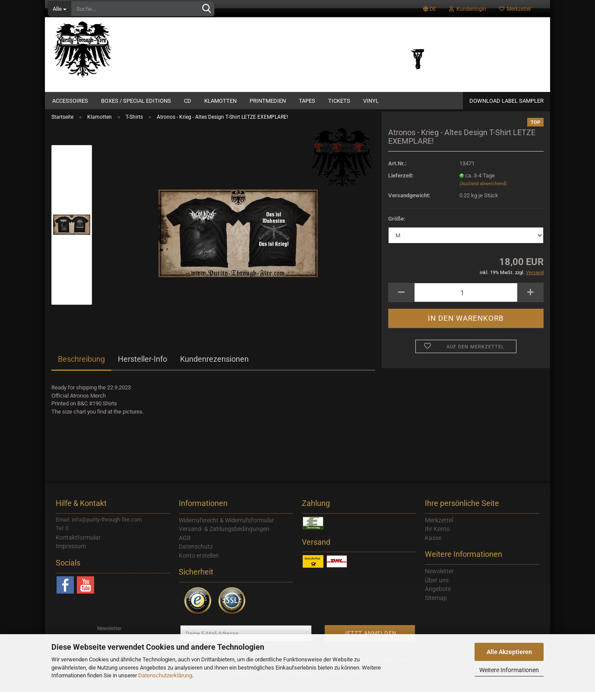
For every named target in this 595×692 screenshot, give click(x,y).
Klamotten (220, 101)
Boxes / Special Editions (136, 101)
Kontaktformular (78, 546)
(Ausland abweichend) (483, 193)
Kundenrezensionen (214, 368)
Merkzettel (515, 9)
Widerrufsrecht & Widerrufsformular (226, 529)
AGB (185, 547)
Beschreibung (81, 368)
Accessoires (70, 101)
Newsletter (439, 581)
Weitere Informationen (509, 670)
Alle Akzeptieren (509, 651)
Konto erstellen (199, 565)
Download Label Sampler (506, 101)
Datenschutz (196, 556)
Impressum (71, 556)
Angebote (438, 598)
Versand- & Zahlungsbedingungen (224, 538)
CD (187, 101)
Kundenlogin (467, 9)
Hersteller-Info (142, 368)
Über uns (437, 589)
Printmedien (268, 101)
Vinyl (371, 101)
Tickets (339, 101)
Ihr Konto (437, 538)
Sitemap (436, 607)
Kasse (433, 547)
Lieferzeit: (401, 185)
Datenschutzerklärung (165, 675)
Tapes (307, 101)
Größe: (396, 228)
